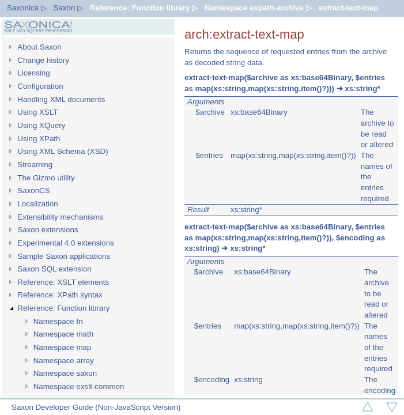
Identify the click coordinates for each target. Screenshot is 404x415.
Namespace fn (58, 321)
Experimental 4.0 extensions (65, 243)
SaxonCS (33, 190)
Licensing (33, 73)
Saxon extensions (47, 229)
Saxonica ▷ (27, 7)
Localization (37, 203)
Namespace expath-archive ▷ (258, 7)
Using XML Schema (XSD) (62, 151)
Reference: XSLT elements (63, 282)
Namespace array (63, 360)
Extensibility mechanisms (60, 217)
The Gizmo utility (45, 177)
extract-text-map (349, 7)
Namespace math (63, 334)
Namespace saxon (65, 373)
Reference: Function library (63, 308)
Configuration (40, 86)
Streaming (34, 164)
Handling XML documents (61, 99)
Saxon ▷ (69, 7)
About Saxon (39, 47)
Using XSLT (37, 112)
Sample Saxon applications (63, 256)
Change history (43, 60)
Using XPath (38, 138)
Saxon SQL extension (54, 269)
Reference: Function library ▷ (144, 7)
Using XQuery (41, 125)
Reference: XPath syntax (59, 294)
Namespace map (62, 347)
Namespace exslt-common (78, 386)
